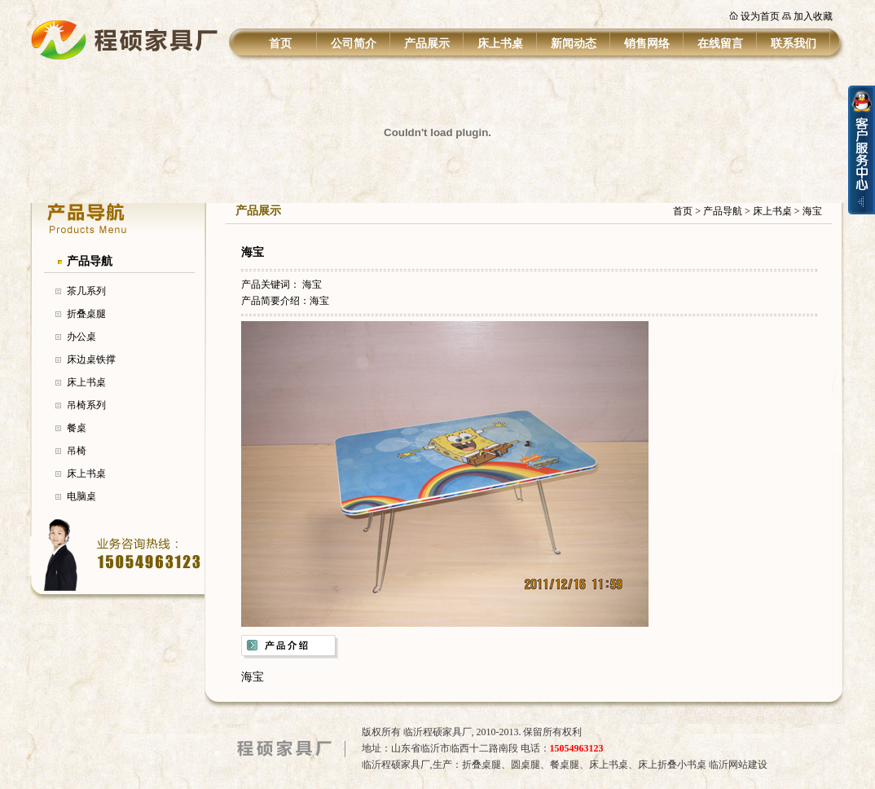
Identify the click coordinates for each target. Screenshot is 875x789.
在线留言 (720, 43)
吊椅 (76, 450)
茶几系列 (86, 291)
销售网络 (647, 43)
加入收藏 (813, 16)
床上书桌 (500, 43)
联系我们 (793, 43)
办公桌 (81, 336)
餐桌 (76, 428)
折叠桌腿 (86, 314)
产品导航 (89, 261)
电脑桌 (81, 496)
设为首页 (760, 16)
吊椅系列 (86, 405)
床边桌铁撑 (91, 359)
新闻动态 (573, 43)
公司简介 (353, 43)
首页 (280, 43)
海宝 (312, 284)
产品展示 (427, 43)
